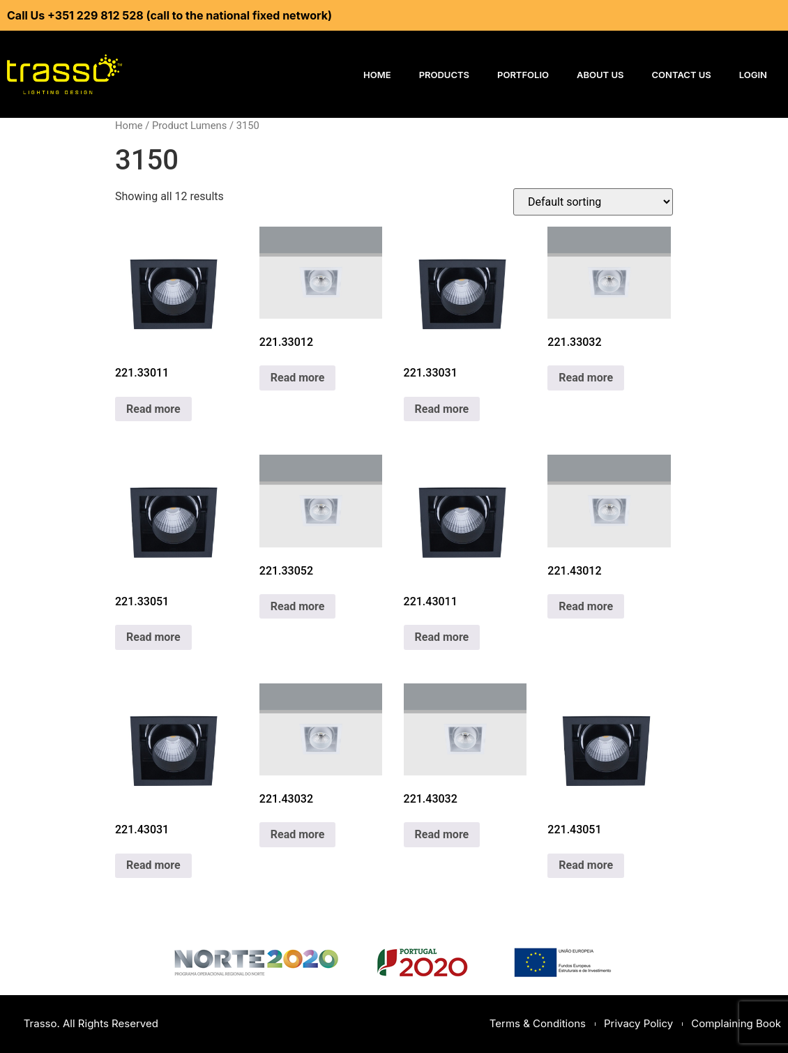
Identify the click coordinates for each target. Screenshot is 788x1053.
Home (377, 74)
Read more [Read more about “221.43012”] (586, 606)
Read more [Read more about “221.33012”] (298, 377)
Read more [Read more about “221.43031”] (153, 865)
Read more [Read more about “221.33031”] (442, 409)
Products (444, 74)
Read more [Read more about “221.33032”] (586, 377)
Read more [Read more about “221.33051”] (153, 637)
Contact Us (681, 74)
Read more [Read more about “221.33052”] (298, 606)
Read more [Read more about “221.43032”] (298, 834)
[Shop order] (593, 201)
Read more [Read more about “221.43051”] (586, 865)
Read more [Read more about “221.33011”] (153, 409)
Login (753, 74)
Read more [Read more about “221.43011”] (442, 637)
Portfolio (523, 74)
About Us (600, 74)
